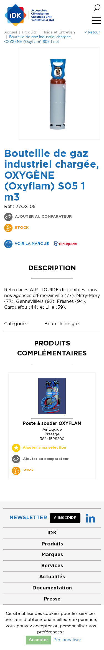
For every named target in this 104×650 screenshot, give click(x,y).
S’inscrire (65, 518)
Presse (52, 599)
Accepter (38, 640)
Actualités (52, 576)
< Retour (92, 32)
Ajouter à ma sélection (44, 447)
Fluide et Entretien (58, 32)
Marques (52, 554)
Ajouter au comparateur (43, 217)
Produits (29, 32)
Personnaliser (67, 640)
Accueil (10, 32)
